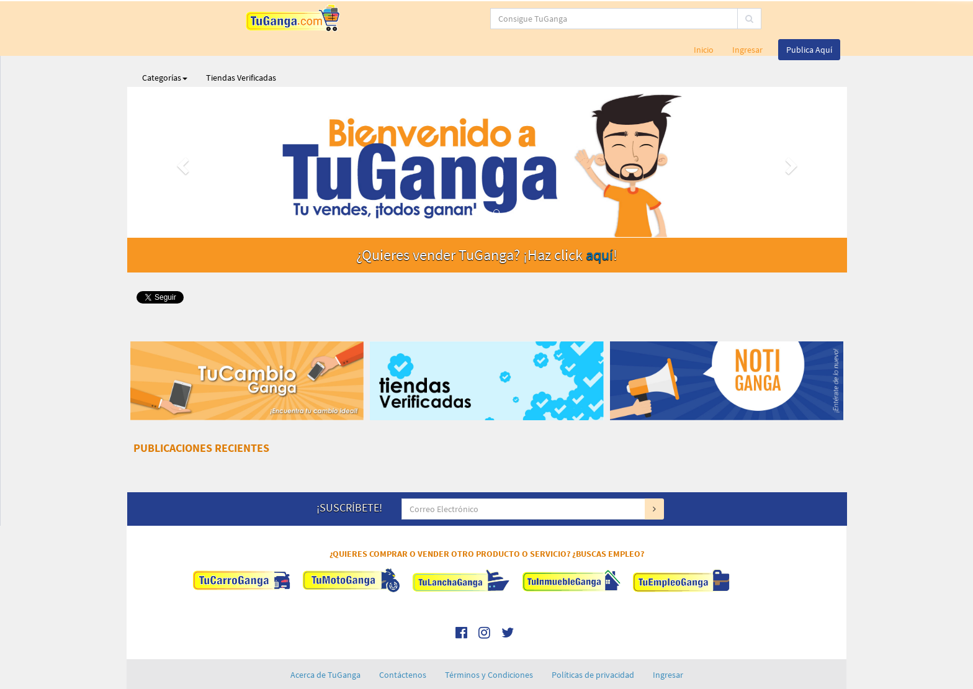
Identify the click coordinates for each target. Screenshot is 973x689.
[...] (436, 18)
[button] (181, 131)
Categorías (164, 46)
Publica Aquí (809, 18)
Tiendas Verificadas (241, 46)
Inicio (704, 18)
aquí (599, 223)
